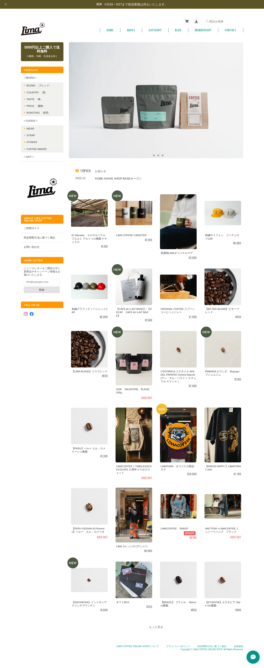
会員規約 (238, 646)
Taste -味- (34, 99)
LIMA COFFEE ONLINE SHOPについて (137, 646)
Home (110, 30)
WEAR (30, 128)
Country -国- (36, 92)
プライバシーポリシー (178, 646)
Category (155, 30)
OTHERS (32, 142)
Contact (231, 30)
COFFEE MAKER (37, 149)
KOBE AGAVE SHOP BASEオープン (118, 178)
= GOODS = (31, 120)
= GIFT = (29, 156)
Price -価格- (35, 105)
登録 (41, 289)
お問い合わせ (31, 246)
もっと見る (156, 627)
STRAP (31, 135)
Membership (203, 30)
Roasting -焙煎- (38, 112)
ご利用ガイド (31, 228)
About (131, 30)
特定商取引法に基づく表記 (39, 237)
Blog (178, 30)
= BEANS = (30, 77)
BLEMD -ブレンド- (38, 85)
